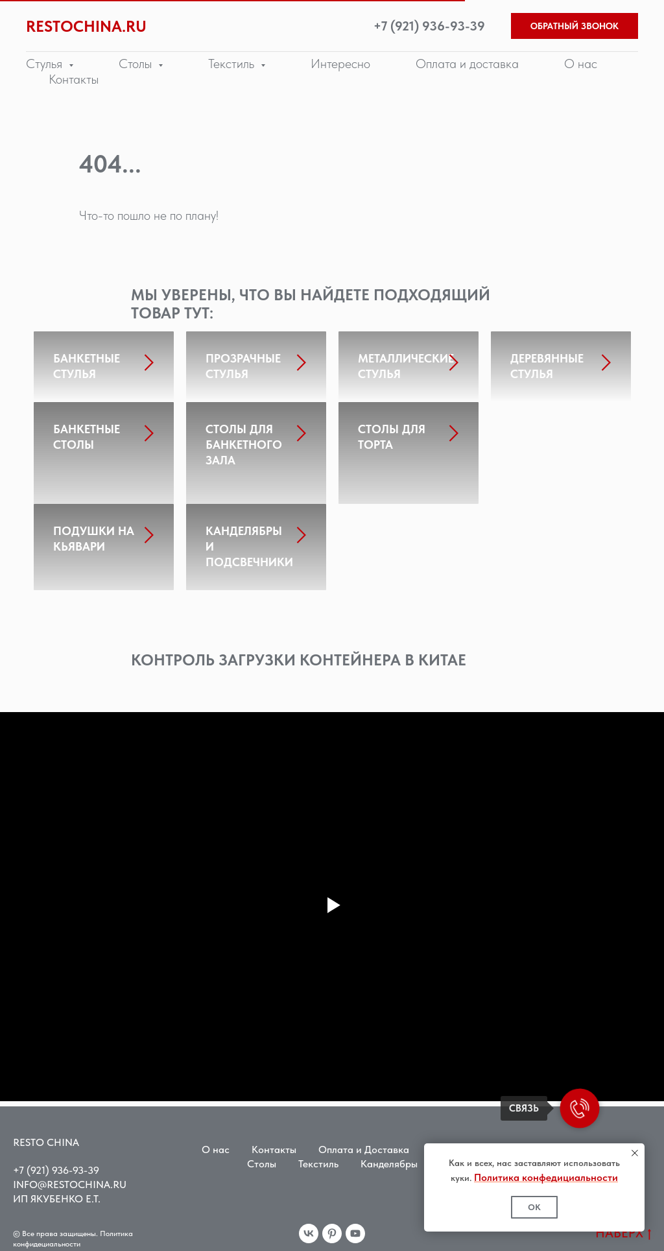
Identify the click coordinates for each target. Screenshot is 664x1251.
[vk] (308, 1225)
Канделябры (389, 1155)
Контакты (74, 79)
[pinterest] (332, 1225)
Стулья (446, 1141)
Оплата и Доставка (363, 1141)
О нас (580, 63)
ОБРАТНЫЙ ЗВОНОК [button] (574, 26)
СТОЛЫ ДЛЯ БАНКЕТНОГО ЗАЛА (244, 452)
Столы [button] (137, 63)
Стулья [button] (45, 63)
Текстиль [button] (232, 63)
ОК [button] (534, 1207)
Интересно (340, 63)
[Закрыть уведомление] (634, 1153)
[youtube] (355, 1225)
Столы (261, 1155)
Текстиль (318, 1155)
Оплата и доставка (467, 63)
